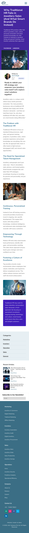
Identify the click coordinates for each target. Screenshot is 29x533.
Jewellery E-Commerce (11, 410)
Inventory (6, 344)
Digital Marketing (9, 414)
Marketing (6, 339)
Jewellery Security (10, 472)
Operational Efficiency (11, 478)
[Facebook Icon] (13, 511)
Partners (7, 491)
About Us (7, 488)
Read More (14, 373)
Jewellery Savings (10, 459)
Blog (6, 498)
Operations (8, 465)
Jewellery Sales (9, 449)
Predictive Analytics (10, 475)
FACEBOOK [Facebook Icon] (8, 48)
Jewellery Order (9, 452)
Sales (5, 352)
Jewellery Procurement (11, 439)
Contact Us (8, 503)
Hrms (6, 468)
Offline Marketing (9, 420)
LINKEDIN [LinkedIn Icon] (16, 48)
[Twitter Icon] (17, 511)
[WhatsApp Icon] (6, 511)
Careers (7, 494)
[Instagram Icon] (10, 511)
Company (8, 484)
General (5, 356)
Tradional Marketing (10, 417)
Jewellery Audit (9, 433)
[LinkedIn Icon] (6, 515)
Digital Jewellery (9, 436)
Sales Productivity (10, 456)
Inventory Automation (11, 430)
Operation (6, 348)
